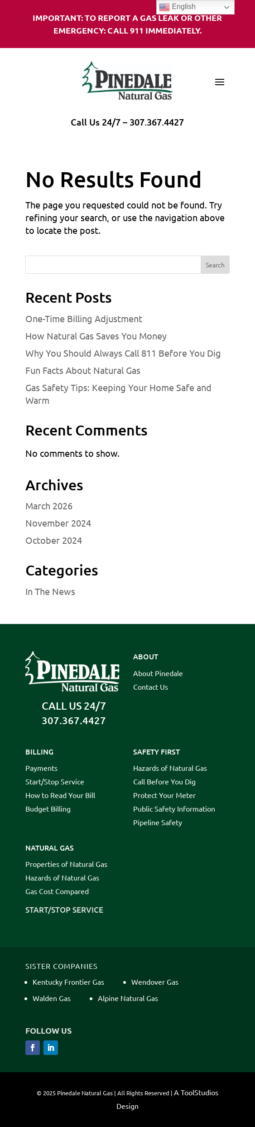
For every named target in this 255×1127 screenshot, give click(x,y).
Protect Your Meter (164, 795)
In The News (50, 591)
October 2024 (53, 540)
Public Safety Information (174, 809)
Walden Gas (52, 997)
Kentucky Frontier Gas (68, 981)
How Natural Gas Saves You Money (96, 335)
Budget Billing (48, 809)
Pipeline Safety (157, 823)
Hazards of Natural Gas (170, 768)
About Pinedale (158, 673)
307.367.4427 (157, 122)
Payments (41, 768)
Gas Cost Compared (57, 891)
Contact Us (150, 687)
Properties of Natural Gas (66, 864)
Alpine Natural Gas (128, 997)
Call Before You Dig (164, 782)
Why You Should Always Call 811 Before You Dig (123, 352)
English (177, 7)
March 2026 (48, 505)
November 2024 (58, 522)
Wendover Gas (154, 981)
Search (215, 265)
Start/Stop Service (54, 782)
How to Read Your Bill (60, 795)
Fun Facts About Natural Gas (82, 370)
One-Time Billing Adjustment (83, 318)
